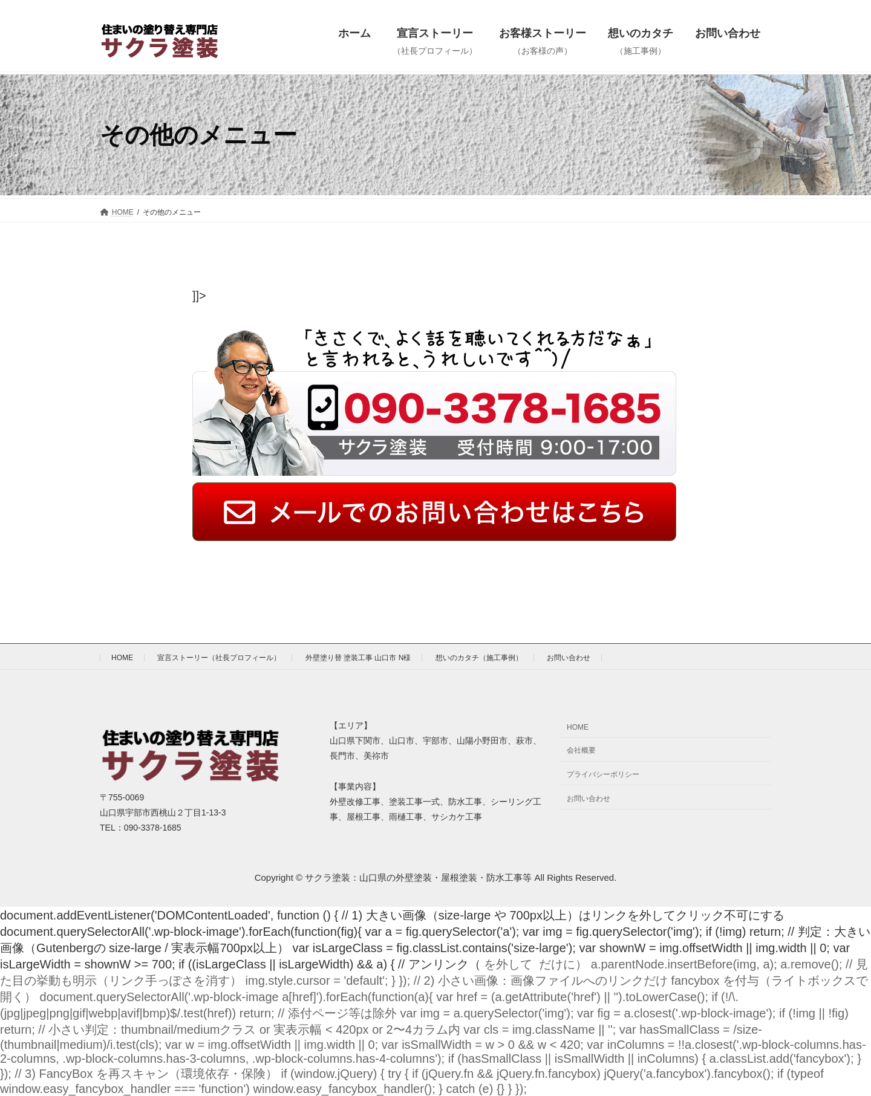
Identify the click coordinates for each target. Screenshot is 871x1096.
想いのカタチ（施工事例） (479, 657)
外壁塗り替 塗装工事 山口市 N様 (358, 657)
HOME (122, 657)
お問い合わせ (568, 657)
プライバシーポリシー (603, 774)
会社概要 (581, 750)
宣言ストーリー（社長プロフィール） (219, 657)
